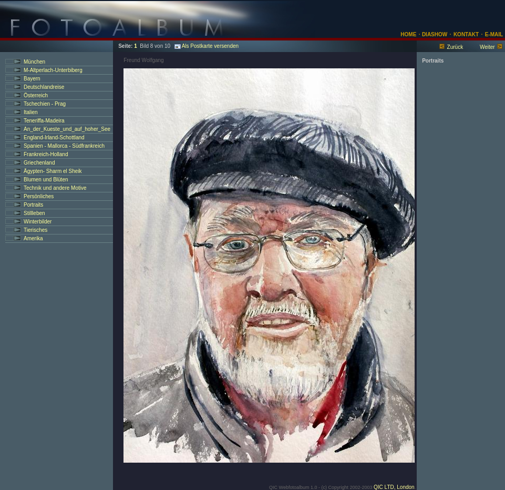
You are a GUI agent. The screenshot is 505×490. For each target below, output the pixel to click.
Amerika (33, 238)
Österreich (36, 95)
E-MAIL (494, 34)
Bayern (32, 78)
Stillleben (34, 213)
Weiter (487, 47)
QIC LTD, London (394, 487)
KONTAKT (466, 34)
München (34, 62)
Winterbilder (37, 221)
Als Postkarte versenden (206, 46)
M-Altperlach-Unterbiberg (53, 70)
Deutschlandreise (44, 87)
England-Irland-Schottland (54, 137)
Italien (31, 112)
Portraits (33, 205)
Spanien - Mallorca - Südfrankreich (64, 146)
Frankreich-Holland (46, 154)
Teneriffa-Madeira (44, 121)
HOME (408, 34)
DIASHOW (433, 34)
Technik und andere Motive (55, 188)
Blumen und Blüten (46, 179)
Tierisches (35, 230)
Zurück (455, 47)
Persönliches (39, 196)
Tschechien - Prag (45, 104)
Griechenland (39, 163)
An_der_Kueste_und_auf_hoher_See (67, 129)
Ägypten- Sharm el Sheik (53, 171)
